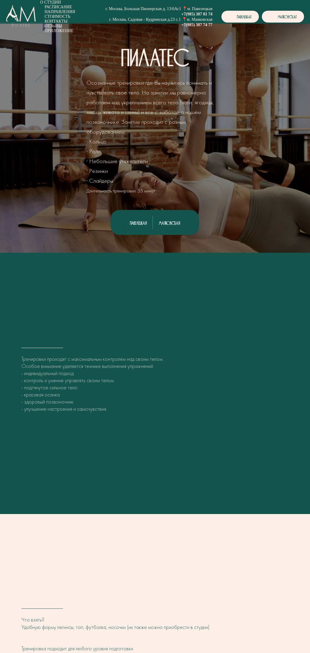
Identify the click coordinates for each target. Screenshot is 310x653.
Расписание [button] (58, 7)
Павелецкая (138, 222)
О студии (50, 2)
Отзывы (53, 26)
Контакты (56, 21)
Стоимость (57, 16)
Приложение (59, 31)
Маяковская (169, 222)
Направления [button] (60, 12)
